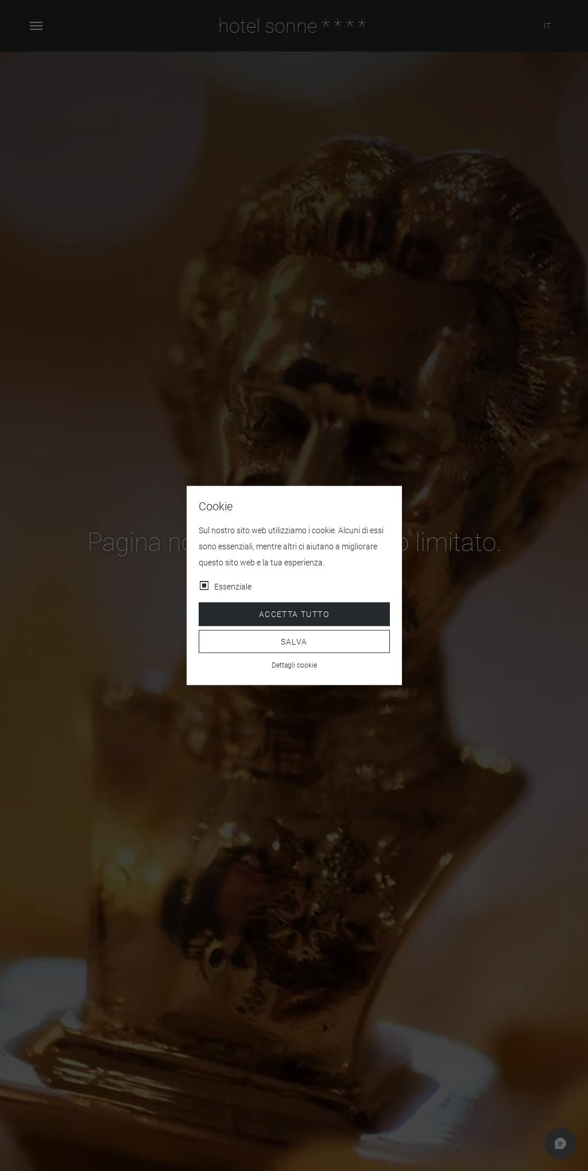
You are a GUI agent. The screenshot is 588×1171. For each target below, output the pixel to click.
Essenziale (233, 586)
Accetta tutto (294, 614)
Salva (294, 641)
